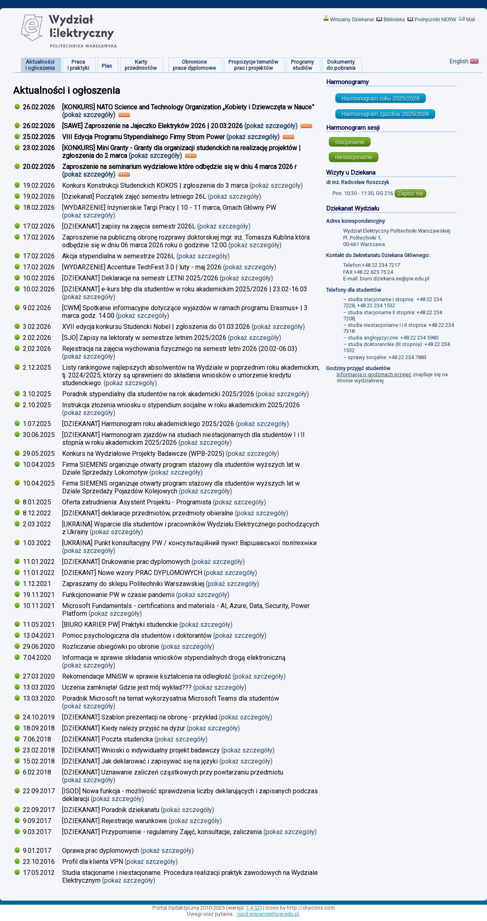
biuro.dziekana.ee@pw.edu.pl (394, 278)
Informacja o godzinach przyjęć (374, 374)
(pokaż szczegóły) (89, 115)
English (459, 61)
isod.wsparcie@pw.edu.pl (268, 914)
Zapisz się (410, 193)
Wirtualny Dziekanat (352, 19)
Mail (470, 19)
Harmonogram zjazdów (385, 114)
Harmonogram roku (381, 98)
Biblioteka (394, 19)
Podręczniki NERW (435, 19)
